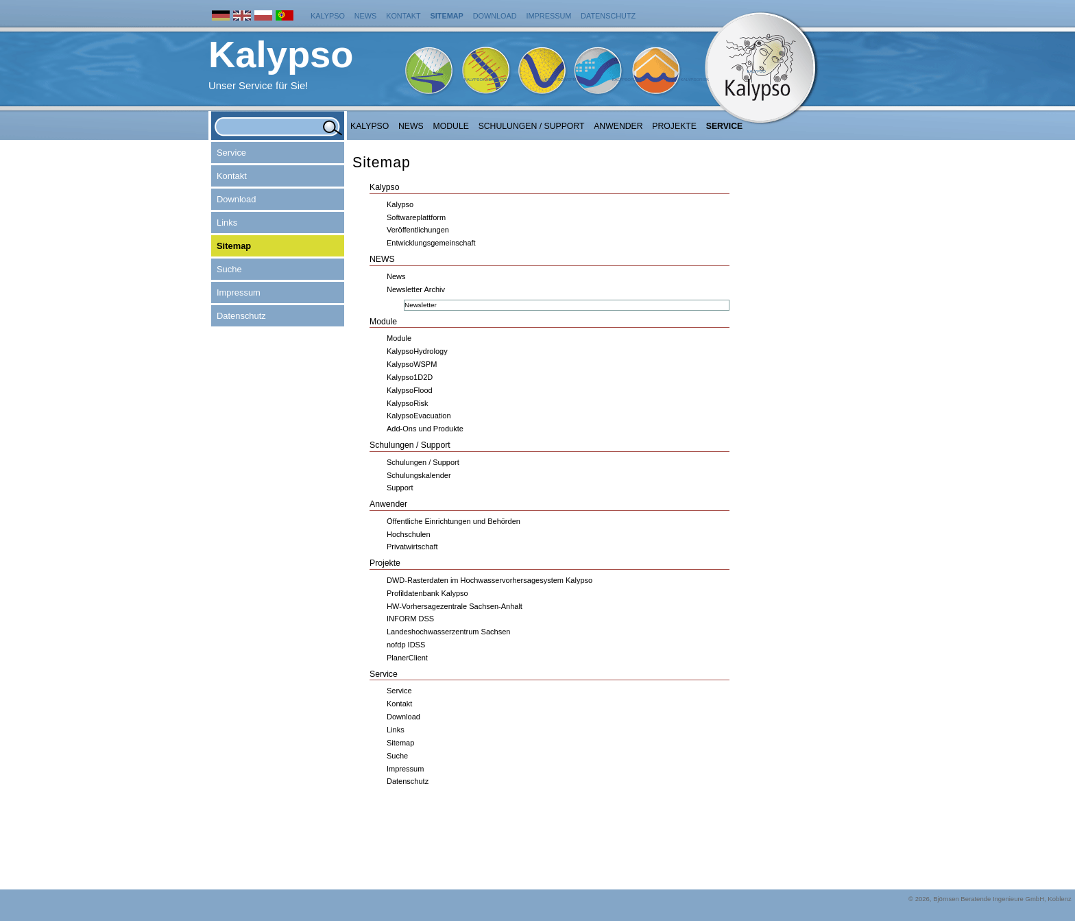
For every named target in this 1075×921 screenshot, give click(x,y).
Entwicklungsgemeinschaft (431, 243)
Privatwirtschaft (412, 546)
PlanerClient (407, 658)
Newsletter (420, 305)
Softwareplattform (416, 217)
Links (227, 222)
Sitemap (447, 16)
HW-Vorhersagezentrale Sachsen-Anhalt (454, 606)
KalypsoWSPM (560, 79)
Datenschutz (608, 16)
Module (451, 126)
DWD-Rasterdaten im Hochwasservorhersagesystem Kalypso (489, 580)
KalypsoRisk (694, 79)
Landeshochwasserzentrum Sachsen (448, 631)
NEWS (411, 126)
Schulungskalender (419, 475)
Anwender (618, 126)
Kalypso (328, 16)
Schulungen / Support (532, 126)
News (365, 16)
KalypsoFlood (628, 79)
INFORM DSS (410, 618)
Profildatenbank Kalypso (427, 593)
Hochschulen (409, 534)
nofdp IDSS (406, 645)
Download (495, 16)
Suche (229, 269)
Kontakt (403, 16)
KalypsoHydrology (486, 79)
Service (724, 126)
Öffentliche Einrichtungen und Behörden (453, 521)
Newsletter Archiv (416, 289)
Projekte (674, 126)
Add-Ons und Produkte (425, 428)
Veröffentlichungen (418, 230)
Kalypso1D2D (410, 377)
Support (400, 487)
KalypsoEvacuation (419, 415)
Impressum (548, 16)
